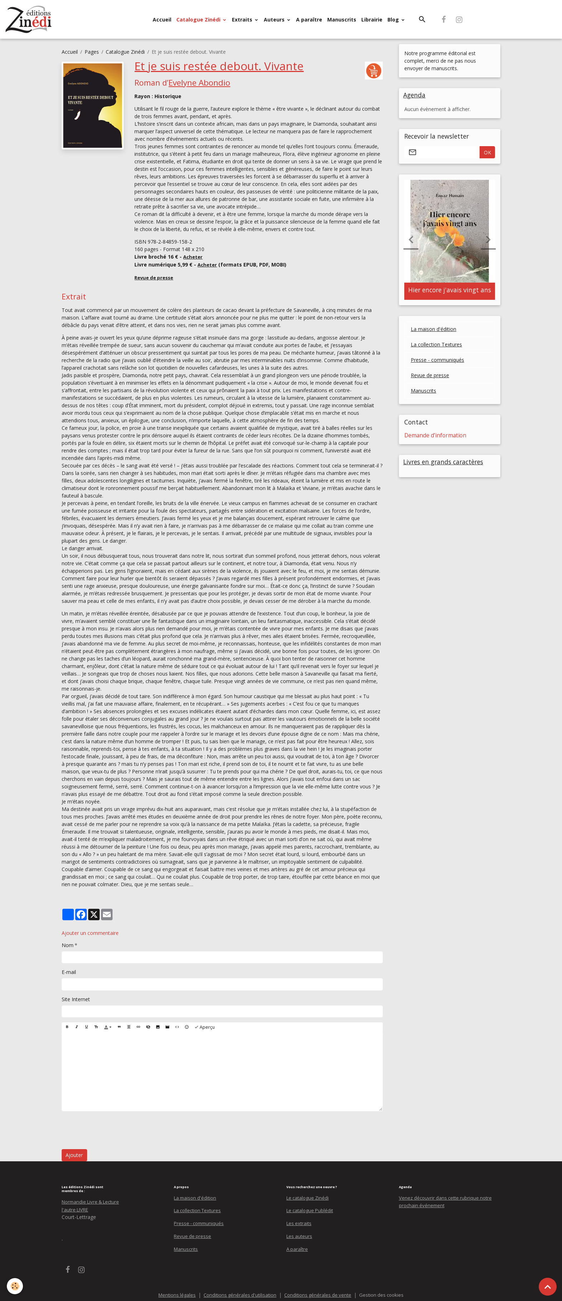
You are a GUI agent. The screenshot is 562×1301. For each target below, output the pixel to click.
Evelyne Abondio (198, 82)
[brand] (30, 19)
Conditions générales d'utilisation (238, 1291)
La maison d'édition (433, 329)
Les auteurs (300, 1233)
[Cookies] (15, 1286)
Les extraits (299, 1221)
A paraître (309, 19)
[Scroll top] (548, 1287)
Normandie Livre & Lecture (93, 1199)
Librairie (371, 19)
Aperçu (204, 1025)
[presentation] (116, 1129)
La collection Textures (436, 345)
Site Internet (76, 997)
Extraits (243, 19)
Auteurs (275, 19)
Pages (92, 51)
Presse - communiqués (437, 360)
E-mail (69, 970)
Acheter (193, 256)
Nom (67, 943)
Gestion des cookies (385, 1291)
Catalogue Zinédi (199, 19)
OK (487, 152)
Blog (393, 19)
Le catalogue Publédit (311, 1208)
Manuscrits (341, 19)
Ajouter (74, 1153)
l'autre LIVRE (76, 1207)
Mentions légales (172, 1291)
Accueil (162, 19)
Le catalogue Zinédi (309, 1195)
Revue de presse (430, 376)
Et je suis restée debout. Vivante (218, 65)
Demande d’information (435, 436)
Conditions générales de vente (319, 1291)
